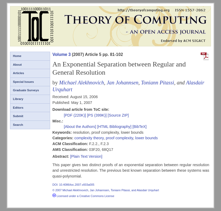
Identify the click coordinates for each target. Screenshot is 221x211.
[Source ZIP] (118, 115)
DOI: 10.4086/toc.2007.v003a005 (73, 184)
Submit (18, 116)
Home (17, 55)
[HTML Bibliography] (114, 126)
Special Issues (23, 81)
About (17, 64)
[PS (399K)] (97, 115)
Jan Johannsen (122, 82)
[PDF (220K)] (75, 115)
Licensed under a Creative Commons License (83, 196)
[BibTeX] (139, 126)
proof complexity (119, 138)
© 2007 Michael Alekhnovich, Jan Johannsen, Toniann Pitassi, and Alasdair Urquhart (105, 190)
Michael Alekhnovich (81, 82)
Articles (18, 73)
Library (18, 98)
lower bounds (146, 138)
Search (18, 124)
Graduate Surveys (26, 90)
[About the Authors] (80, 126)
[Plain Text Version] (86, 156)
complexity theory (89, 138)
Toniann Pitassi (157, 82)
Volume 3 (61, 54)
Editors (18, 107)
